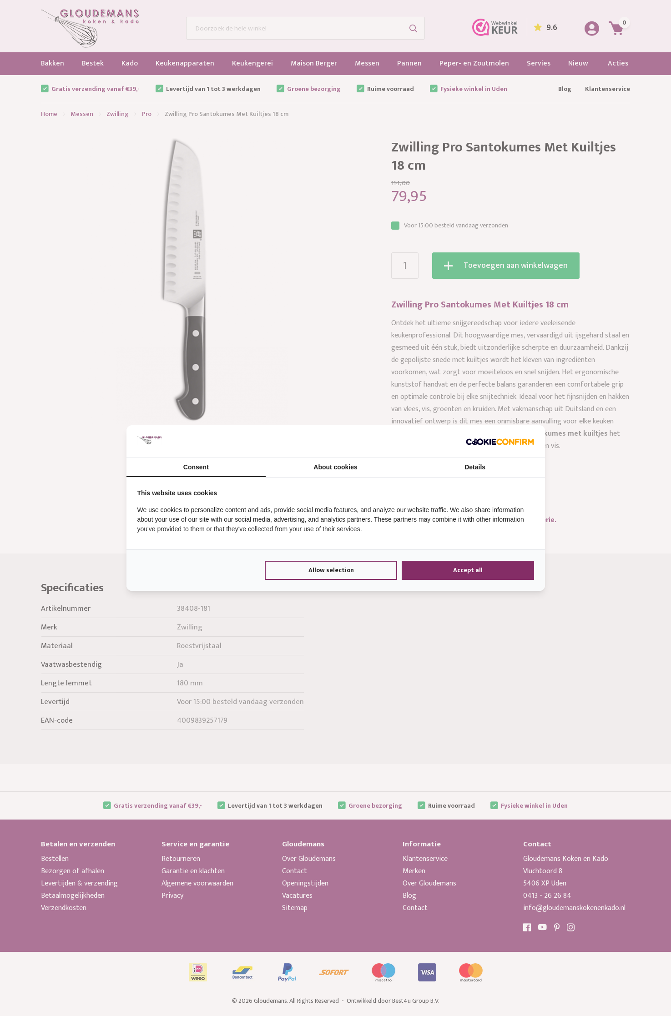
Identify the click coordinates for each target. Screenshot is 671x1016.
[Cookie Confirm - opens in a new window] (500, 441)
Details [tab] (474, 467)
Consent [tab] (196, 467)
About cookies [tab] (335, 467)
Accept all (468, 570)
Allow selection (331, 570)
